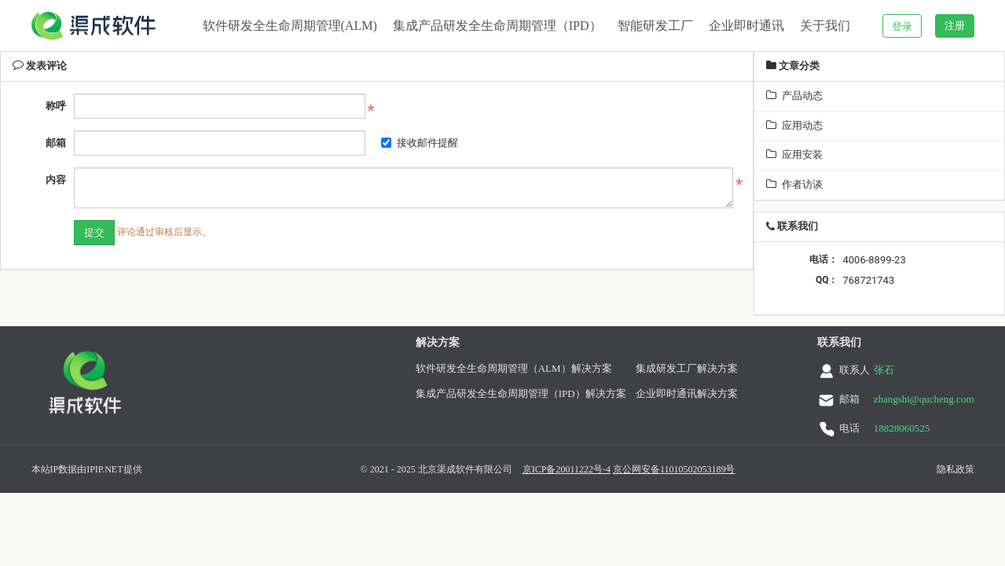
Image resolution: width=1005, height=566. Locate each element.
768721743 (868, 280)
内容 (56, 180)
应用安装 (794, 154)
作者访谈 (794, 184)
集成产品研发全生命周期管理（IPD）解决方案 (520, 393)
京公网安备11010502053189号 (642, 469)
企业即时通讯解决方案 (686, 393)
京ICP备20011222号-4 (534, 469)
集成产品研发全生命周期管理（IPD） (497, 25)
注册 (954, 25)
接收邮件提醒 (419, 143)
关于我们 (825, 25)
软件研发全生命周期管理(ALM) (290, 25)
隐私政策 (923, 469)
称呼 (56, 106)
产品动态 (794, 95)
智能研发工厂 (655, 25)
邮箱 (56, 143)
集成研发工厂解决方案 (686, 368)
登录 (902, 26)
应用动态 (794, 125)
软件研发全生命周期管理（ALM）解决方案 (513, 368)
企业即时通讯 (746, 25)
